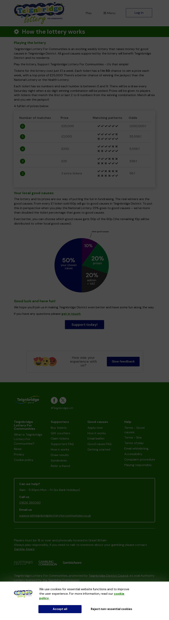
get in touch (71, 314)
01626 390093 (30, 503)
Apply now (95, 428)
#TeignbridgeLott (62, 408)
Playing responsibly (138, 465)
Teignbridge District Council (108, 576)
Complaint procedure (139, 459)
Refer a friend (60, 466)
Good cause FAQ (99, 444)
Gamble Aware (24, 549)
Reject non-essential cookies (111, 609)
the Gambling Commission (61, 580)
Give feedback (123, 361)
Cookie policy (23, 460)
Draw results (60, 455)
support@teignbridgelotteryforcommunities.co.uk (55, 515)
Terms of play (134, 443)
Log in (139, 13)
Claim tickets (60, 438)
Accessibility (133, 454)
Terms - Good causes (134, 430)
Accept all (60, 609)
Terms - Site (133, 437)
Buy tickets (59, 428)
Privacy (19, 454)
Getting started (98, 449)
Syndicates (59, 460)
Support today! (85, 324)
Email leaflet (95, 438)
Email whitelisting (136, 448)
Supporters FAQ (62, 444)
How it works (60, 449)
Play (89, 13)
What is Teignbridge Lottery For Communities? (28, 439)
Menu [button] (109, 13)
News (18, 449)
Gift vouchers (60, 433)
